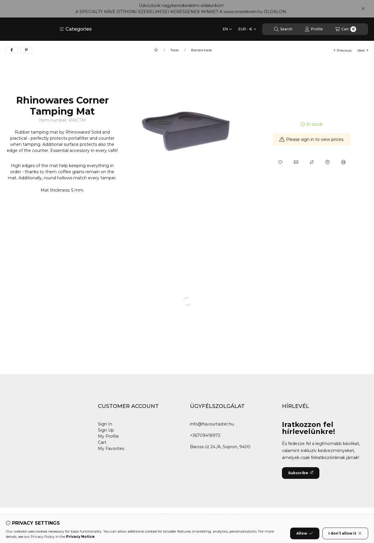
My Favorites (111, 448)
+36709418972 (205, 435)
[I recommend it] (296, 162)
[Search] (283, 29)
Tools (174, 50)
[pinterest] (26, 50)
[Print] (343, 162)
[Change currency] (247, 29)
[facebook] (12, 50)
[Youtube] (23, 519)
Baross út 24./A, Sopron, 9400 (220, 446)
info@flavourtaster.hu (212, 424)
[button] (75, 29)
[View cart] (345, 29)
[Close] (363, 9)
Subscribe (300, 473)
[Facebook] (12, 519)
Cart (102, 442)
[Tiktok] (47, 519)
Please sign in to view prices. (311, 139)
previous (343, 50)
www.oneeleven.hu (243, 11)
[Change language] (227, 29)
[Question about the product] (328, 162)
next (362, 50)
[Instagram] (35, 519)
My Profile (108, 436)
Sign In (105, 424)
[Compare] (312, 162)
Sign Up (106, 430)
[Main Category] (156, 50)
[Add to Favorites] (280, 162)
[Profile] (313, 29)
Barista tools (201, 50)
